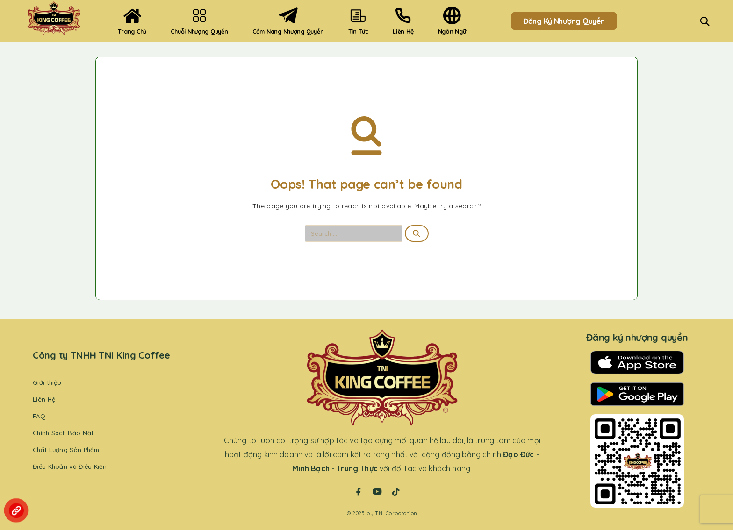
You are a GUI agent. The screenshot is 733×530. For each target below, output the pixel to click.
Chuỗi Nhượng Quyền (199, 21)
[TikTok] (396, 491)
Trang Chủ (132, 21)
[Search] (705, 21)
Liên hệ (403, 21)
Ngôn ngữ (452, 21)
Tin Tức (358, 21)
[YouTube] (377, 491)
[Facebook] (358, 491)
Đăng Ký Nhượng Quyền (564, 21)
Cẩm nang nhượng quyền (287, 21)
